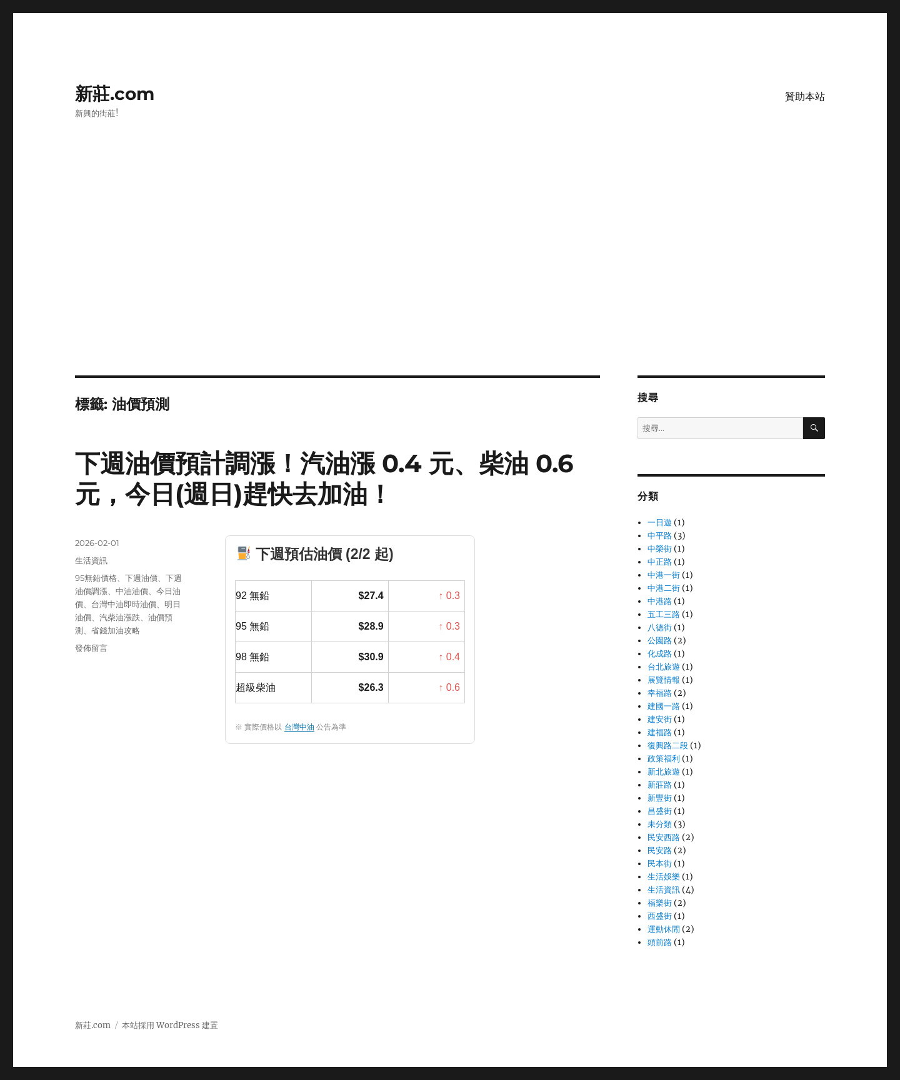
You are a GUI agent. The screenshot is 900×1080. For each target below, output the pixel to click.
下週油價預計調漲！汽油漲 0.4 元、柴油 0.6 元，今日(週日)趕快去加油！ (324, 478)
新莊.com (114, 93)
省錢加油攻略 (115, 630)
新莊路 (660, 785)
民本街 (660, 863)
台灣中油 (299, 727)
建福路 (660, 732)
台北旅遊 (664, 666)
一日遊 (660, 522)
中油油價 (132, 591)
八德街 (660, 627)
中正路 (660, 562)
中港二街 (664, 588)
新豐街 (660, 798)
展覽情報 (664, 680)
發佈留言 (91, 648)
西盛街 (660, 916)
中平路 (660, 535)
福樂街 (660, 903)
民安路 (660, 850)
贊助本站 (805, 96)
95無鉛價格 (96, 578)
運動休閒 (664, 929)
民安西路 (664, 837)
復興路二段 (668, 745)
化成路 (660, 653)
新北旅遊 (664, 771)
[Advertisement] (450, 283)
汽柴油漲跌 (119, 617)
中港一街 (664, 575)
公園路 (660, 640)
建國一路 (664, 706)
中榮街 (660, 548)
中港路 (660, 601)
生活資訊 (91, 560)
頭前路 (660, 942)
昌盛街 (660, 811)
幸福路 (660, 693)
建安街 (660, 719)
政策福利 (664, 758)
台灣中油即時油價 (123, 604)
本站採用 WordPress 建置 (170, 1025)
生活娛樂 (664, 876)
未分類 (660, 824)
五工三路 (664, 614)
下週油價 (141, 578)
